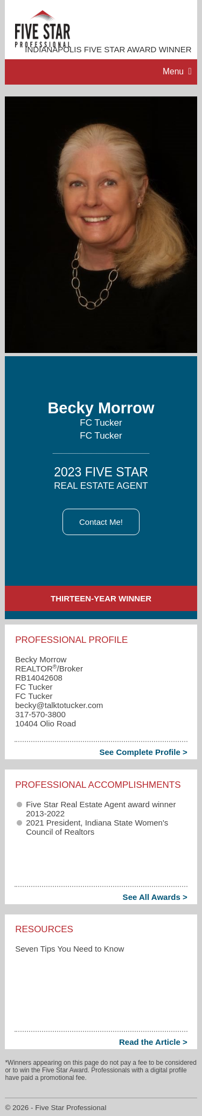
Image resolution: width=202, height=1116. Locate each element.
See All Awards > (155, 897)
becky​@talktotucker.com (59, 705)
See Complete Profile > (143, 752)
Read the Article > (153, 1041)
